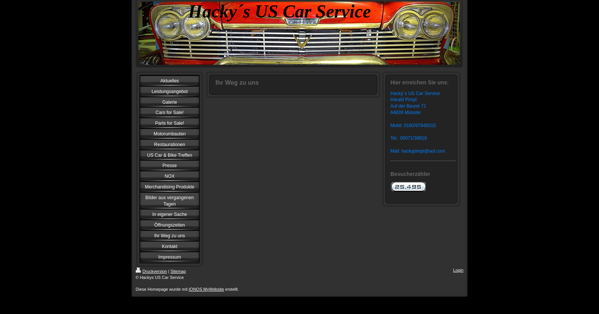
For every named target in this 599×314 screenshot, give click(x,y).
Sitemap (178, 271)
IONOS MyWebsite (206, 289)
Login (458, 270)
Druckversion (151, 271)
